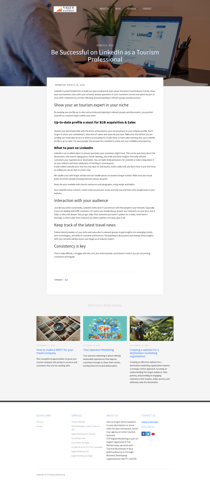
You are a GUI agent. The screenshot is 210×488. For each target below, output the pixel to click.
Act (66, 279)
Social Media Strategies (80, 442)
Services (39, 426)
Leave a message (149, 421)
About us (39, 422)
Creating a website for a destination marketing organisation (144, 353)
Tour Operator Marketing (98, 349)
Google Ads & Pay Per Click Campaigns (86, 447)
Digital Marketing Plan (80, 451)
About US (104, 8)
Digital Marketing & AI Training (83, 434)
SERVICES (131, 8)
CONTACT (147, 8)
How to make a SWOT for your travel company (54, 351)
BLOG (118, 8)
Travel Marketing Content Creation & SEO (85, 428)
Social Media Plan (78, 438)
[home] (65, 9)
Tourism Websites (78, 422)
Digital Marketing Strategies (82, 456)
